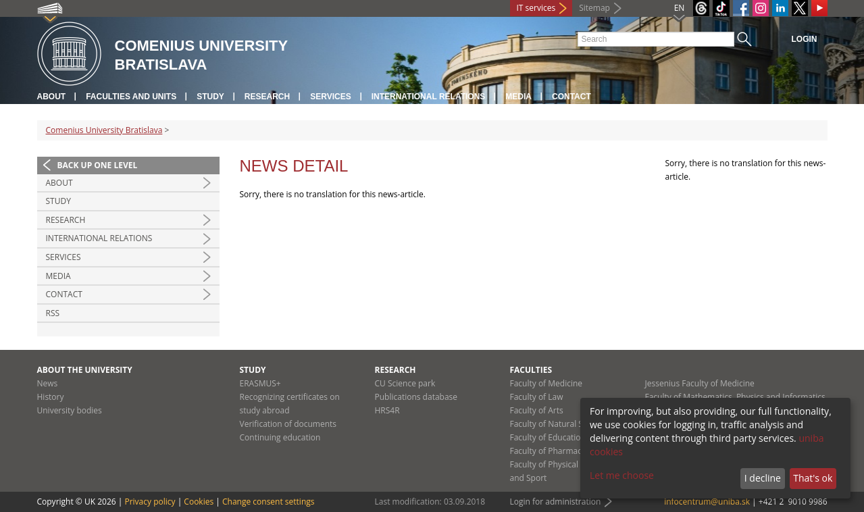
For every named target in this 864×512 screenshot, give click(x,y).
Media (518, 96)
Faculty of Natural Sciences (560, 424)
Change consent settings (268, 501)
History (50, 397)
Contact (571, 96)
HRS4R (387, 410)
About (51, 96)
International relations (429, 96)
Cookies (198, 501)
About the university (84, 370)
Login (804, 39)
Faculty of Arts (536, 410)
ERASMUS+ (260, 383)
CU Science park (405, 383)
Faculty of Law (536, 397)
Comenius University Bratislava (104, 130)
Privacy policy (149, 501)
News (47, 383)
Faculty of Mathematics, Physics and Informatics (735, 397)
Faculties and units (131, 96)
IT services (536, 8)
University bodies (69, 410)
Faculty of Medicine (546, 383)
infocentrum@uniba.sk (707, 501)
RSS (53, 313)
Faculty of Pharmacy (548, 451)
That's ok (812, 477)
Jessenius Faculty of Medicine (700, 383)
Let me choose (622, 475)
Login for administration (555, 501)
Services (330, 96)
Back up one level (97, 165)
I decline (762, 477)
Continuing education (280, 437)
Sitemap (594, 8)
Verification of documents (288, 424)
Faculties (531, 370)
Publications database (416, 397)
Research (267, 96)
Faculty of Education (548, 437)
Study (210, 96)
